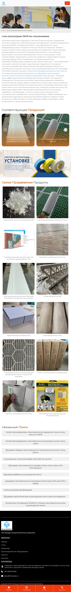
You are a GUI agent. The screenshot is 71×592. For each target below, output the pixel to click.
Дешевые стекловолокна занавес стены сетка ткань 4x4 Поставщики (35, 466)
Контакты (62, 588)
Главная (3, 30)
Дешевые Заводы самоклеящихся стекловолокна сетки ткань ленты (35, 451)
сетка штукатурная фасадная (18, 490)
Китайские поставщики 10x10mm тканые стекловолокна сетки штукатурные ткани (35, 504)
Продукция (26, 588)
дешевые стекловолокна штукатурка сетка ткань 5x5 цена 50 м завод (35, 482)
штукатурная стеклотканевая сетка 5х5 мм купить (27, 459)
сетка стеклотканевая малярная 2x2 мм (43, 71)
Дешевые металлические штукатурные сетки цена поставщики (34, 496)
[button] (65, 130)
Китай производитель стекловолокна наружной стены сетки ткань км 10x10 (35, 433)
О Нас (44, 588)
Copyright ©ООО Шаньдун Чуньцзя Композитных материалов (22, 584)
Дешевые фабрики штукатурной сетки (22, 474)
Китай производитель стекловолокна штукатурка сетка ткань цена (35, 442)
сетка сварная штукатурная (31, 76)
